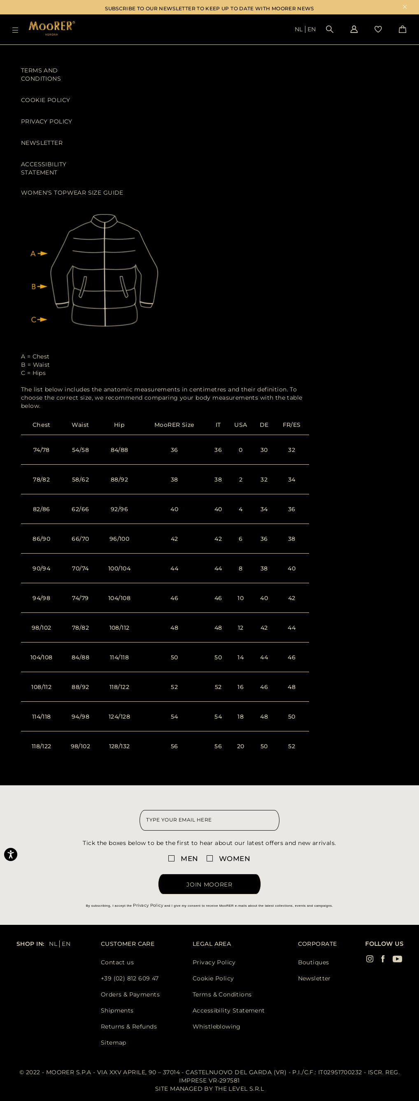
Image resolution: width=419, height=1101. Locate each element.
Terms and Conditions (41, 74)
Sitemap (113, 1042)
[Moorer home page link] (52, 29)
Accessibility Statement (43, 168)
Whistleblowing (217, 1026)
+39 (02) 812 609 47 (130, 978)
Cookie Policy (45, 100)
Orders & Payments (130, 994)
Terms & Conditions (222, 994)
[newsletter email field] (209, 820)
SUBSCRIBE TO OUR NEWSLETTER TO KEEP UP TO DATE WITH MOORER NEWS (209, 8)
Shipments (117, 1010)
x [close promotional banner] (405, 7)
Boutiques (313, 962)
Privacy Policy (46, 121)
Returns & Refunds (129, 1026)
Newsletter (42, 143)
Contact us (117, 962)
